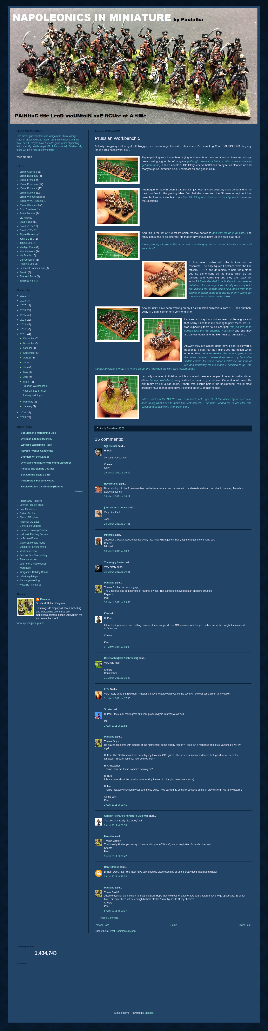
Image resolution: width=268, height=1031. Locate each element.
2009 (23, 417)
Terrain (23, 272)
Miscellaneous (27, 251)
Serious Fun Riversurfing (33, 555)
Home (173, 925)
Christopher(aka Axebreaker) (121, 658)
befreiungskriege (29, 576)
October (28, 348)
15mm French (27, 180)
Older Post (244, 925)
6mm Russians (28, 209)
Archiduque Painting (31, 500)
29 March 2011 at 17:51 (117, 523)
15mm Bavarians (29, 175)
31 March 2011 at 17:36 (117, 698)
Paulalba (109, 582)
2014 (23, 319)
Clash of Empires (29, 517)
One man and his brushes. (36, 438)
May (26, 372)
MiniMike (109, 534)
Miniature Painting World (33, 546)
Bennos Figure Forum (31, 504)
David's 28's (26, 230)
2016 (23, 310)
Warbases (25, 567)
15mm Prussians (29, 184)
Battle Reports (27, 213)
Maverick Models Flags (32, 542)
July (25, 362)
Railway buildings (32, 395)
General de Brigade (30, 525)
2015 (23, 315)
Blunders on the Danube (35, 456)
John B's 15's (27, 238)
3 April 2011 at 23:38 (115, 876)
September (29, 352)
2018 (23, 300)
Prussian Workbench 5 (35, 386)
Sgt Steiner (110, 446)
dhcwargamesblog (30, 580)
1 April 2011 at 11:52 (115, 725)
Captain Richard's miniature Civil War (126, 815)
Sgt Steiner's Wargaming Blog (38, 432)
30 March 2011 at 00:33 (117, 551)
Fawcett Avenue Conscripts (37, 450)
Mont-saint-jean (28, 551)
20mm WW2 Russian (31, 200)
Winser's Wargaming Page (36, 444)
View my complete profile (30, 623)
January (28, 406)
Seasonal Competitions (32, 268)
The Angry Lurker (114, 562)
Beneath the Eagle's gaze (36, 474)
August (27, 357)
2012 (23, 329)
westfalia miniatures (30, 584)
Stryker (108, 709)
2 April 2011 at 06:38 (115, 825)
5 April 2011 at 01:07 (115, 910)
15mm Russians (28, 188)
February (28, 401)
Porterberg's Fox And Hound (37, 480)
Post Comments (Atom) (123, 931)
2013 (23, 324)
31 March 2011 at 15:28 (117, 677)
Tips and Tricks (28, 276)
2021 (23, 295)
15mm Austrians (28, 171)
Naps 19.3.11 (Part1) (34, 390)
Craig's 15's (26, 221)
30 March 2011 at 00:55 (117, 571)
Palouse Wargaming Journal (37, 468)
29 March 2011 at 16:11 (117, 496)
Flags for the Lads (29, 521)
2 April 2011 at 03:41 (115, 804)
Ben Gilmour (111, 867)
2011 (23, 334)
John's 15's (26, 242)
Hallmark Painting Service (34, 534)
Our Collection (27, 259)
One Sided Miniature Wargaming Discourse (46, 462)
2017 (23, 305)
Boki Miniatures (28, 509)
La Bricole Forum (29, 538)
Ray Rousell (111, 483)
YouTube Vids (27, 280)
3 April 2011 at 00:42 (115, 856)
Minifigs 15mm (27, 247)
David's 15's (26, 226)
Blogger (149, 1012)
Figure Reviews (28, 234)
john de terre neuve (115, 507)
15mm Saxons (27, 192)
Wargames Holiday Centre (34, 572)
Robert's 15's (27, 263)
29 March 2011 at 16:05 (117, 472)
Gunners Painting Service (34, 530)
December (29, 338)
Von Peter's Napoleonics (33, 563)
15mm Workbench (30, 196)
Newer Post (102, 925)
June (26, 367)
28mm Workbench (30, 205)
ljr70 (106, 689)
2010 (23, 412)
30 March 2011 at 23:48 (117, 602)
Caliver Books (27, 513)
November (29, 343)
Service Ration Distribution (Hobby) (42, 486)
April (26, 377)
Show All (78, 491)
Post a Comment (109, 917)
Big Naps (25, 217)
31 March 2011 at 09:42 (117, 647)
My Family (25, 255)
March (27, 381)
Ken (106, 613)
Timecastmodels (29, 559)
